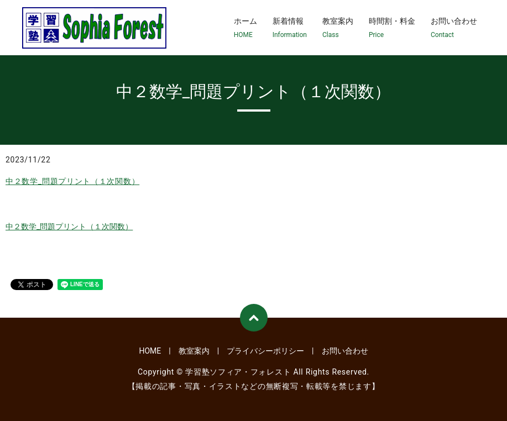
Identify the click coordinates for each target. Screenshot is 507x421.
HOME (150, 350)
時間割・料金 (392, 28)
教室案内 (337, 28)
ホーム (245, 28)
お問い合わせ (454, 28)
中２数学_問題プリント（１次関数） (72, 181)
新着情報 (290, 28)
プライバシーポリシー (265, 350)
